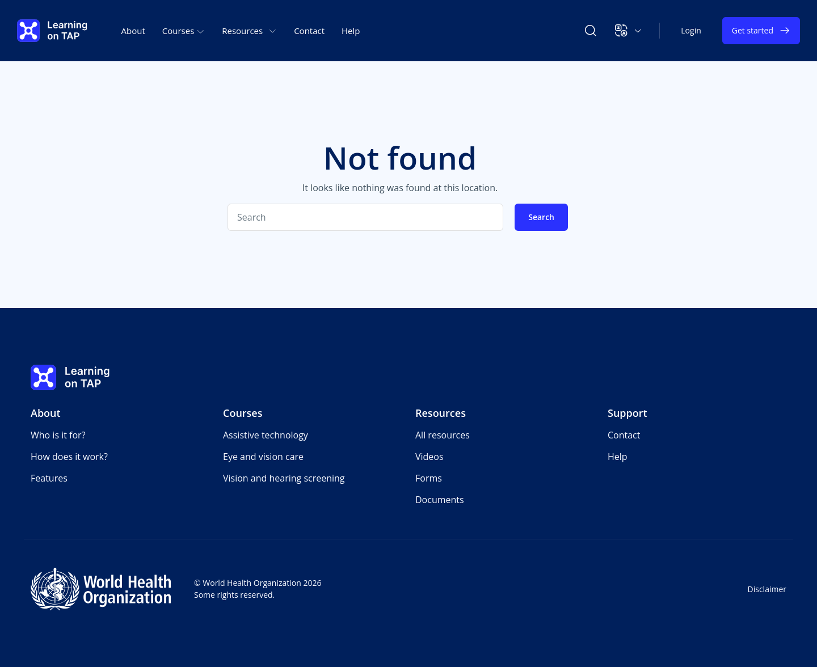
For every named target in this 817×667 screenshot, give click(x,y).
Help (351, 30)
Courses (243, 413)
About (133, 30)
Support (627, 413)
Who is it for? (58, 435)
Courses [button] (183, 30)
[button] (628, 30)
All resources (442, 435)
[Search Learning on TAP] (590, 30)
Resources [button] (249, 30)
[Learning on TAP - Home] (52, 30)
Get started (761, 30)
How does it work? (69, 456)
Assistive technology (265, 435)
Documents (439, 499)
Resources (440, 413)
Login (691, 30)
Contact (309, 30)
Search (541, 217)
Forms (428, 478)
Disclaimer (767, 589)
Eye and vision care (263, 456)
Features (49, 478)
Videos (429, 456)
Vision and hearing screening (284, 478)
